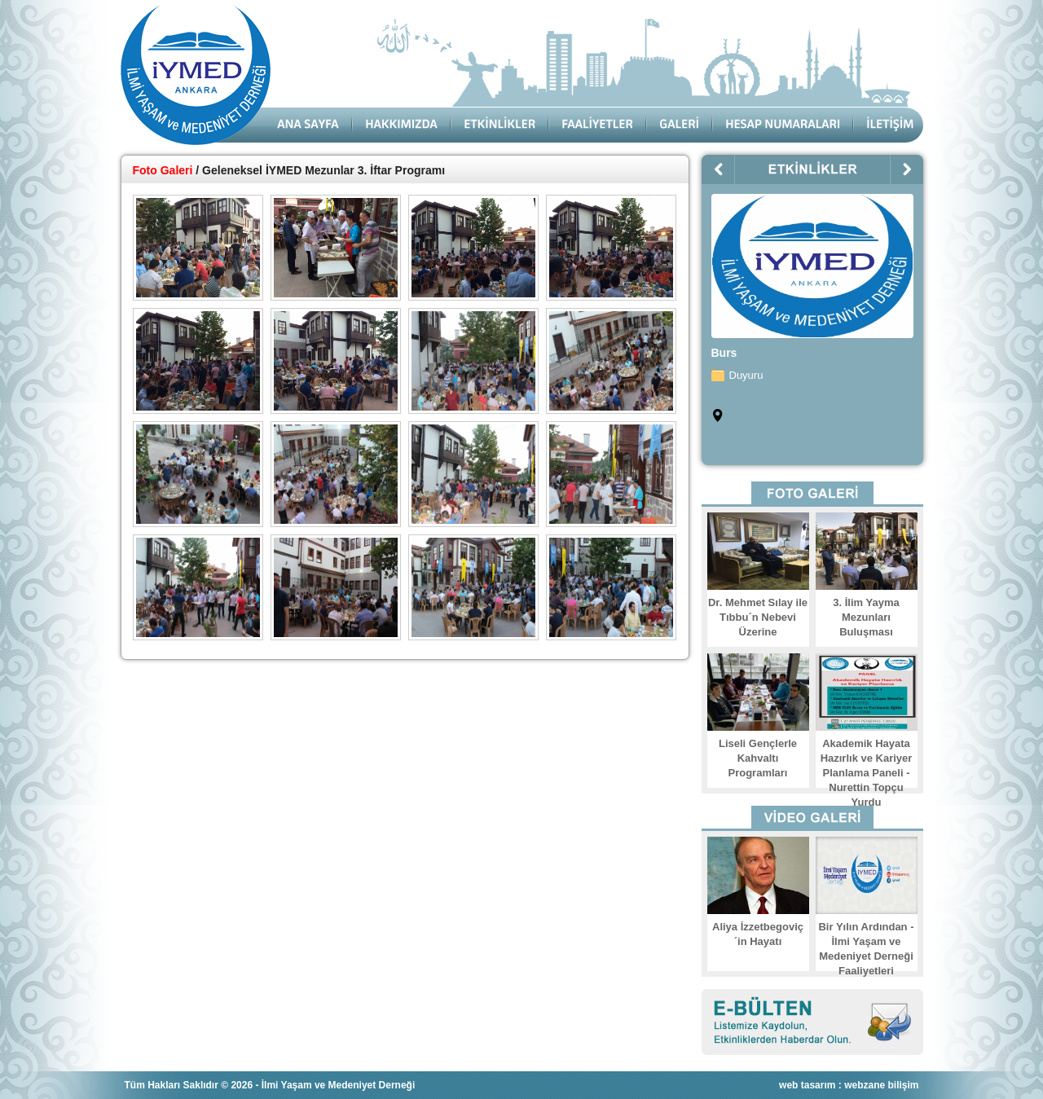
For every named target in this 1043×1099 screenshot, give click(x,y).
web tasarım (807, 1085)
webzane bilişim (881, 1085)
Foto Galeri (163, 170)
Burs (724, 352)
